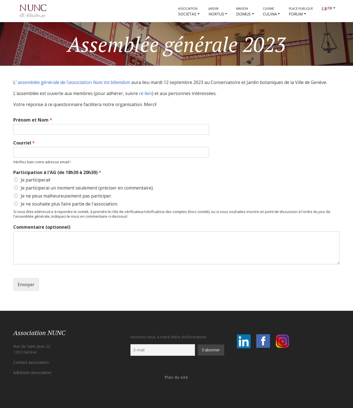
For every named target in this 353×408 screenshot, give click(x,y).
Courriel (24, 143)
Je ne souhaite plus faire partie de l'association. (69, 204)
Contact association (31, 362)
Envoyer (26, 284)
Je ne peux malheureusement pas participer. (66, 196)
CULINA (270, 12)
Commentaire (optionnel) (41, 227)
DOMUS (243, 12)
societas (187, 12)
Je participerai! (35, 180)
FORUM (301, 12)
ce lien (145, 93)
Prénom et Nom (32, 120)
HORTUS (216, 12)
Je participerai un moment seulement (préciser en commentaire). (87, 188)
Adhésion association (32, 372)
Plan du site (176, 377)
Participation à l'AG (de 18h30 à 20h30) (57, 172)
